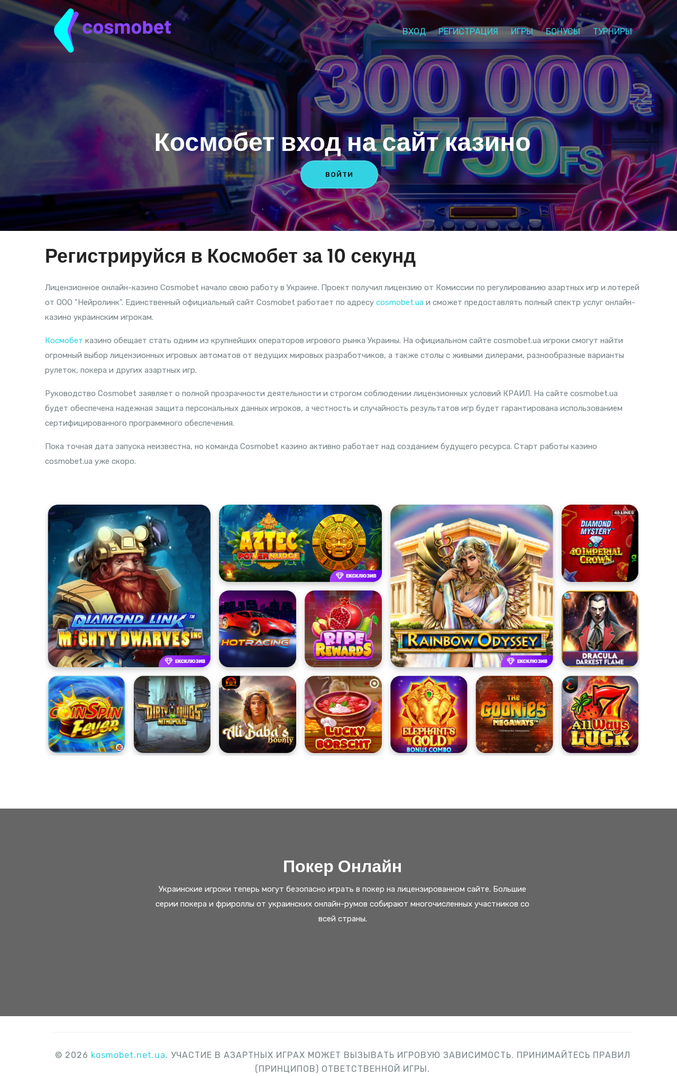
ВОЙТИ (339, 174)
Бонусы (563, 29)
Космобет (64, 340)
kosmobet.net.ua (128, 1055)
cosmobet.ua (400, 302)
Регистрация (468, 29)
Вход (414, 29)
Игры (522, 29)
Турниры (612, 29)
